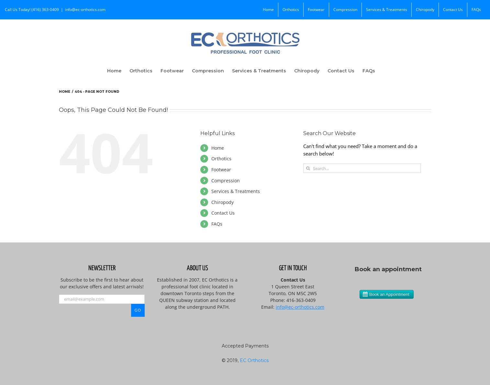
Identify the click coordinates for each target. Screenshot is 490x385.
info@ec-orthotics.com (85, 9)
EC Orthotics (254, 360)
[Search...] (362, 168)
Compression (225, 180)
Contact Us (223, 213)
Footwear (221, 169)
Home (217, 148)
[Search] (308, 168)
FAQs (216, 224)
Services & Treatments (235, 191)
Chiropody (222, 202)
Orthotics (221, 158)
